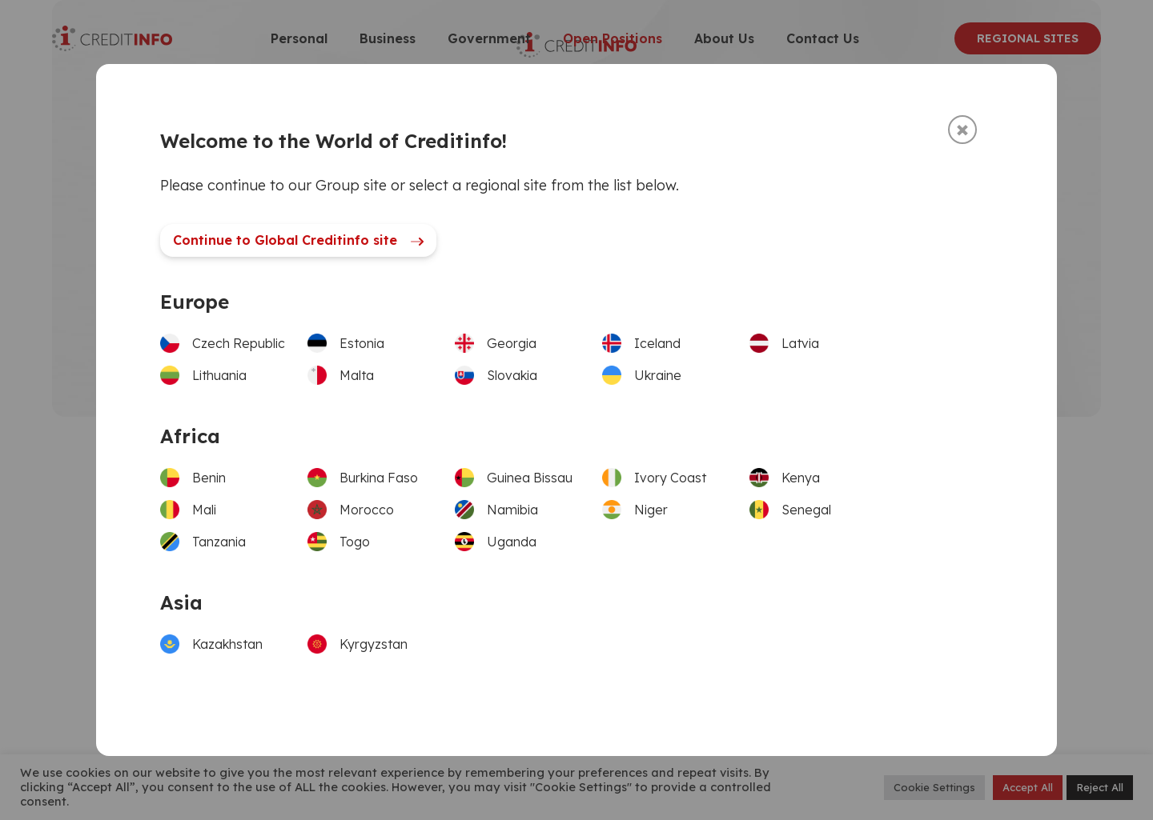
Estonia (361, 343)
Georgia (511, 343)
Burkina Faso (378, 478)
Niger (651, 510)
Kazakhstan (227, 644)
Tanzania (219, 542)
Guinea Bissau (529, 478)
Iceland (657, 343)
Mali (204, 510)
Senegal (806, 510)
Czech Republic (238, 343)
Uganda (511, 542)
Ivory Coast (670, 478)
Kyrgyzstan (373, 644)
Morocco (366, 510)
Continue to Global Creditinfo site (298, 240)
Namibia (512, 510)
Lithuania (219, 375)
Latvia (800, 343)
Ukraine (657, 375)
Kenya (800, 478)
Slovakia (512, 375)
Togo (354, 542)
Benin (209, 478)
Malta (356, 375)
